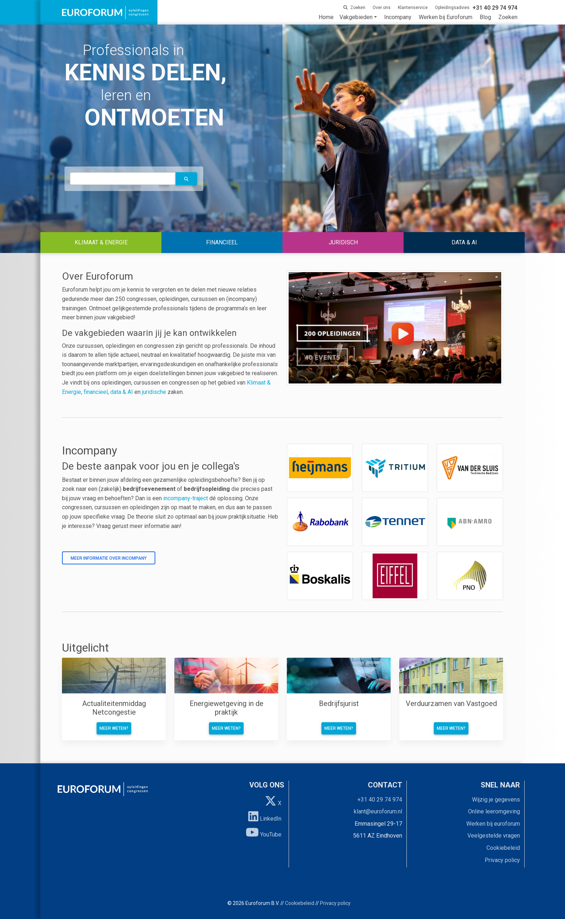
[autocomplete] (123, 178)
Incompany (397, 17)
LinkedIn (264, 816)
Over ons (382, 7)
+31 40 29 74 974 (379, 799)
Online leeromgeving (494, 811)
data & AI (122, 392)
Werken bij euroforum (493, 823)
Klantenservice (413, 7)
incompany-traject (185, 498)
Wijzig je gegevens (496, 799)
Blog (485, 17)
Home (326, 17)
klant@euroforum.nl (378, 811)
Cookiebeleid (503, 847)
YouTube (263, 832)
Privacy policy (502, 860)
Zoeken (507, 17)
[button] (186, 178)
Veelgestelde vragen (493, 835)
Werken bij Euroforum (445, 17)
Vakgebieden (356, 17)
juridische (154, 392)
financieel (96, 392)
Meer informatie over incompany (109, 558)
